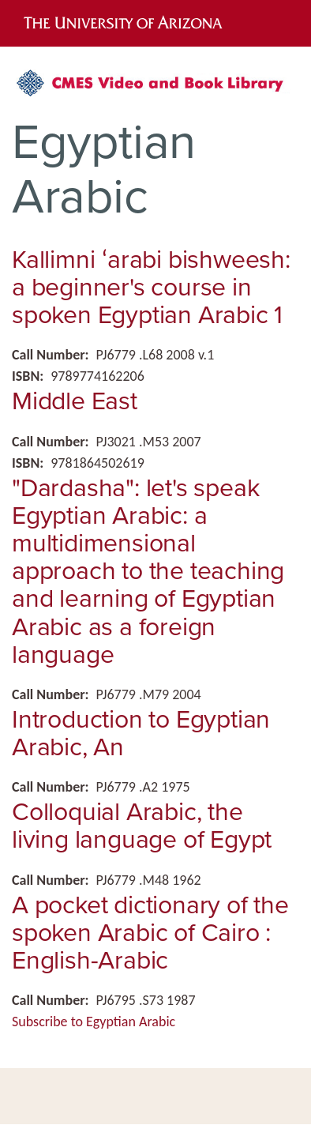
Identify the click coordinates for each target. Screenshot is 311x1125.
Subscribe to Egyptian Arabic (93, 1021)
